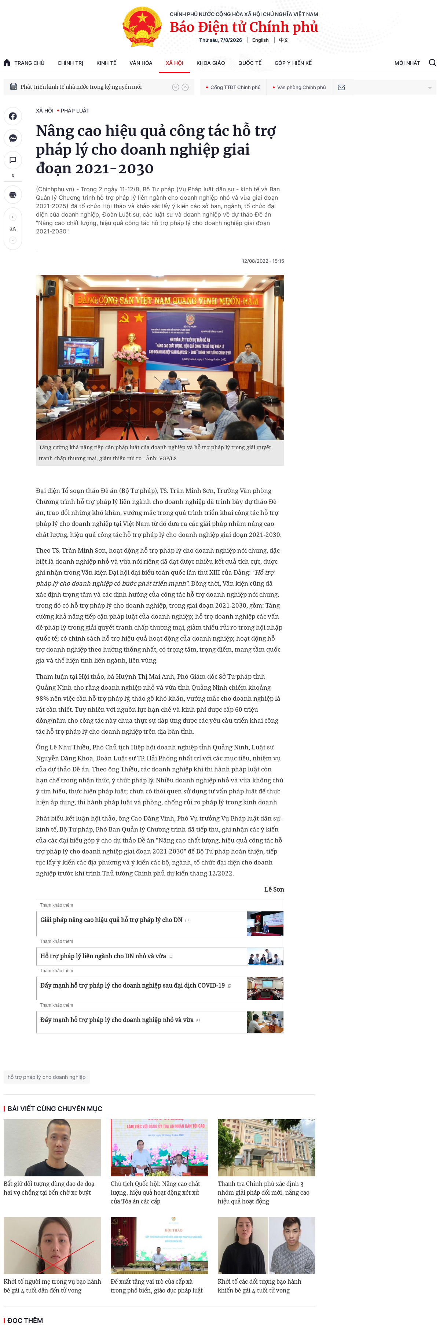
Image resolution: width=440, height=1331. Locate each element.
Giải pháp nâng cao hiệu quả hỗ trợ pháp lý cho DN (114, 920)
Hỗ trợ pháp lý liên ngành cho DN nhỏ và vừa (106, 956)
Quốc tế (249, 63)
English (260, 40)
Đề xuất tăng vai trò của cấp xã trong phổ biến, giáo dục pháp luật (157, 1286)
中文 (284, 40)
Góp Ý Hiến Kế (293, 63)
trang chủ (24, 62)
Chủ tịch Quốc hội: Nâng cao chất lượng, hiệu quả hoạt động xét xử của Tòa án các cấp (155, 1192)
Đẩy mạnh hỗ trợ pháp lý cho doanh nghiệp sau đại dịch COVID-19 (135, 985)
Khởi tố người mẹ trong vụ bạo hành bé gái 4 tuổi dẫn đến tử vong (52, 1286)
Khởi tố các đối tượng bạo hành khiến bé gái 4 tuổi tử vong (259, 1286)
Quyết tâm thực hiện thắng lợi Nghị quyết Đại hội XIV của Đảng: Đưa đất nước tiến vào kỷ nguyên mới (93, 87)
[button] (175, 87)
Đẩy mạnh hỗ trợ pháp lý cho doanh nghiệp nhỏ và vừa (120, 1020)
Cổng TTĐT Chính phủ (233, 87)
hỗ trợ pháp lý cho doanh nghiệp (47, 1077)
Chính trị (70, 63)
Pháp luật (75, 110)
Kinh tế (106, 63)
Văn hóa (141, 63)
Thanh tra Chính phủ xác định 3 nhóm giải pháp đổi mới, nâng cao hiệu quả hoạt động (263, 1192)
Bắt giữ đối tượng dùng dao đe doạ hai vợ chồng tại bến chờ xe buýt (49, 1188)
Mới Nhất (407, 63)
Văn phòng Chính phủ (299, 87)
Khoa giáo (211, 63)
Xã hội (174, 63)
